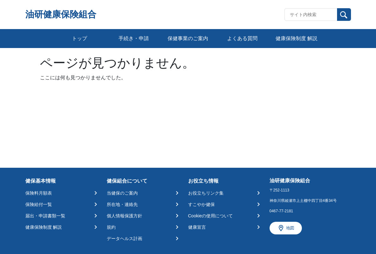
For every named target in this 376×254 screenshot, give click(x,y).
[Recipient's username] (310, 14)
